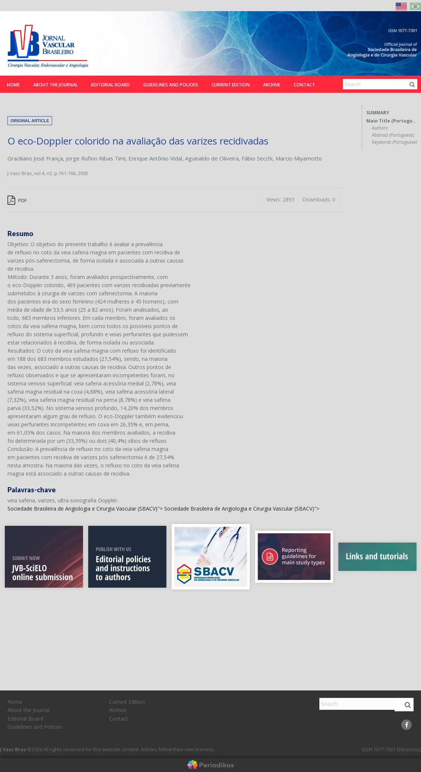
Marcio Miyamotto (298, 158)
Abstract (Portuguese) (393, 135)
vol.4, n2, (44, 173)
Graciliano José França (35, 158)
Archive (271, 85)
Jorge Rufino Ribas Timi (95, 158)
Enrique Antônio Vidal (155, 158)
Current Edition (230, 85)
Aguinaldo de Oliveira (212, 158)
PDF (17, 200)
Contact (304, 85)
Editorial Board (110, 85)
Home (13, 85)
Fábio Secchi (257, 158)
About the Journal (55, 85)
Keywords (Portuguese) (394, 142)
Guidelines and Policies (170, 85)
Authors (379, 128)
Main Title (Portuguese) (391, 121)
